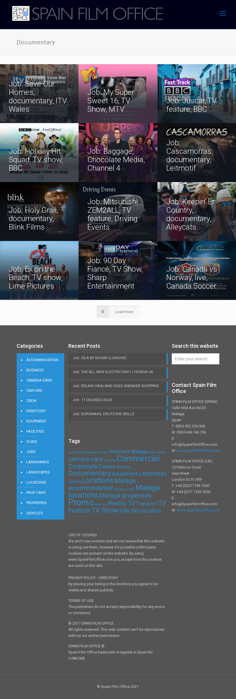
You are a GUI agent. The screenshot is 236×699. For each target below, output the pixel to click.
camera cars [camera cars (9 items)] (85, 459)
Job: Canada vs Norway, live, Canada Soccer (191, 277)
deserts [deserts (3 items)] (123, 467)
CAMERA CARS (39, 380)
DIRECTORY (36, 411)
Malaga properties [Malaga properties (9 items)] (125, 495)
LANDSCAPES (38, 472)
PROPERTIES (36, 503)
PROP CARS (36, 492)
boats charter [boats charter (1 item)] (157, 452)
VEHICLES (34, 513)
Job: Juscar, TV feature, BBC (191, 104)
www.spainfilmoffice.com (198, 450)
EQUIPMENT (36, 421)
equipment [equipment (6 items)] (125, 473)
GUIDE (31, 441)
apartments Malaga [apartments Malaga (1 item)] (82, 452)
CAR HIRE (34, 390)
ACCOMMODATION (42, 360)
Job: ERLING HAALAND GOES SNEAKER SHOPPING (116, 386)
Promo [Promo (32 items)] (80, 502)
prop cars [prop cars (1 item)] (100, 504)
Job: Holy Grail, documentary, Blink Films (33, 218)
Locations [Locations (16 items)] (98, 480)
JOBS (31, 452)
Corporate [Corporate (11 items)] (83, 466)
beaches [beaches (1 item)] (103, 452)
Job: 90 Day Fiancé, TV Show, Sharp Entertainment (115, 273)
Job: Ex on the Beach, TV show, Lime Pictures (36, 277)
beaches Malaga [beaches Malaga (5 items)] (129, 451)
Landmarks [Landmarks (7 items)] (152, 473)
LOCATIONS (36, 482)
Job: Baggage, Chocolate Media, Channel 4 (116, 159)
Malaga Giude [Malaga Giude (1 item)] (124, 489)
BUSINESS (35, 370)
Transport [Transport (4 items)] (146, 503)
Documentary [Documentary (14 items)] (89, 473)
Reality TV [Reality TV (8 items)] (121, 503)
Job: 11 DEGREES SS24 (92, 400)
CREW (31, 401)
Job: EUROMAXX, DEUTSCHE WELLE (103, 414)
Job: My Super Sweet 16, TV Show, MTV (110, 100)
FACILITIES (35, 431)
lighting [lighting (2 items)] (74, 481)
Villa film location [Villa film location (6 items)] (140, 510)
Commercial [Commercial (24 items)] (138, 458)
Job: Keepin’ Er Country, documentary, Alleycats (190, 214)
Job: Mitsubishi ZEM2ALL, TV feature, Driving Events (112, 214)
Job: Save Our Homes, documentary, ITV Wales (38, 96)
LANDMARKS (37, 462)
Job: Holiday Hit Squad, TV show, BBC (36, 159)
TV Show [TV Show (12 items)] (105, 510)
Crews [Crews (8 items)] (107, 466)
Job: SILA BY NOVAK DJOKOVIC (99, 358)
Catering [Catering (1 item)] (110, 460)
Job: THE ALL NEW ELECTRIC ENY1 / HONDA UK (113, 372)
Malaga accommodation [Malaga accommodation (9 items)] (102, 484)
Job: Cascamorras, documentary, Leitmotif (189, 155)
